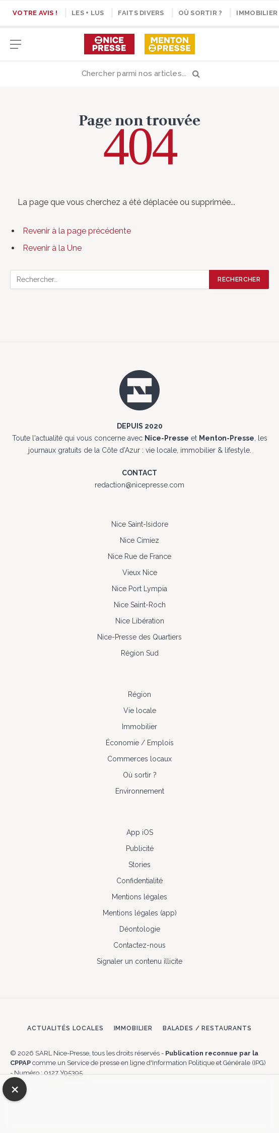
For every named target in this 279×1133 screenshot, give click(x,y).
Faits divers (141, 13)
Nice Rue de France (139, 556)
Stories (139, 865)
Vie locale (139, 710)
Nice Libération (139, 621)
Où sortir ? (200, 13)
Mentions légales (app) (140, 913)
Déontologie (139, 929)
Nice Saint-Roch (140, 605)
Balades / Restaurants (207, 1028)
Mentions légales (139, 897)
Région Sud (140, 653)
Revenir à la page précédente (77, 231)
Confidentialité (139, 881)
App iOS (139, 832)
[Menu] (15, 49)
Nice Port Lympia (139, 589)
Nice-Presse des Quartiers (139, 637)
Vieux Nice (139, 573)
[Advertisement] (139, 1102)
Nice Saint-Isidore (139, 524)
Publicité (140, 848)
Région (139, 694)
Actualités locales (65, 1028)
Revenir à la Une (52, 248)
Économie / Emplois (140, 743)
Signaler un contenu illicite (139, 961)
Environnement (139, 791)
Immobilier (139, 727)
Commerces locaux (139, 759)
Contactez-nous (139, 945)
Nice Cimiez (139, 540)
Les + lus (88, 13)
